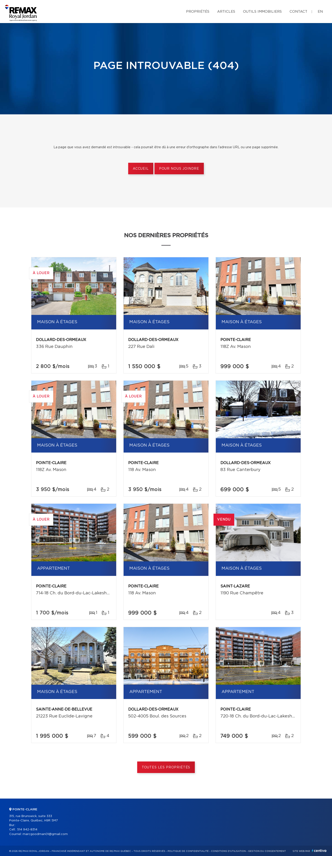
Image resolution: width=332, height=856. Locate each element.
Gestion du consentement (267, 851)
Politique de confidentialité (188, 851)
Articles (226, 11)
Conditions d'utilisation (228, 851)
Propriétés (197, 11)
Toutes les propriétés (166, 767)
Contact (298, 11)
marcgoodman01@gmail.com (45, 834)
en (320, 11)
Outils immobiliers (262, 11)
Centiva (319, 850)
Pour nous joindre (179, 168)
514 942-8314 (27, 829)
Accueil (141, 168)
